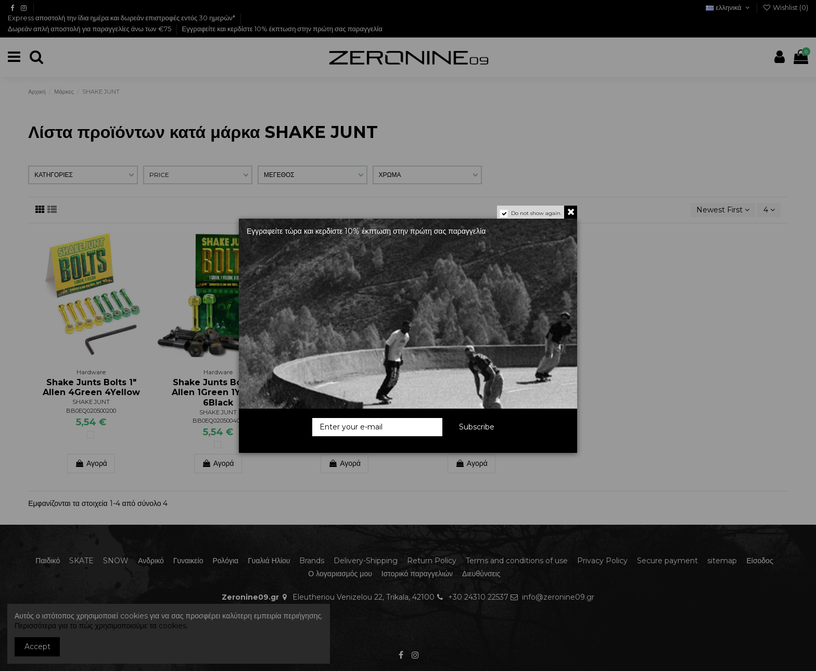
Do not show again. (536, 213)
